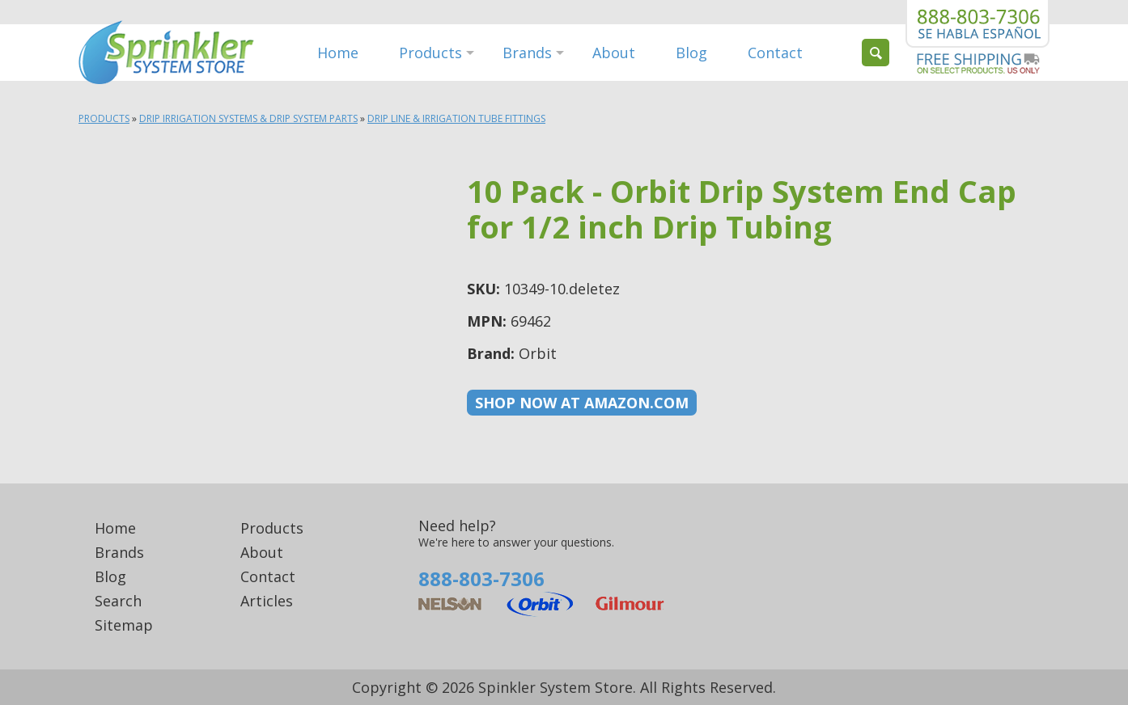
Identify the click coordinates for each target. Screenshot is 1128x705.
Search (118, 600)
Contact (775, 52)
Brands (527, 52)
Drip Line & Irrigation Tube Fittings (456, 118)
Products (430, 52)
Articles (266, 600)
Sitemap (124, 625)
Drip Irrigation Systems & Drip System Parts (248, 118)
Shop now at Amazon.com (582, 402)
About (613, 52)
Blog (691, 52)
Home (337, 52)
